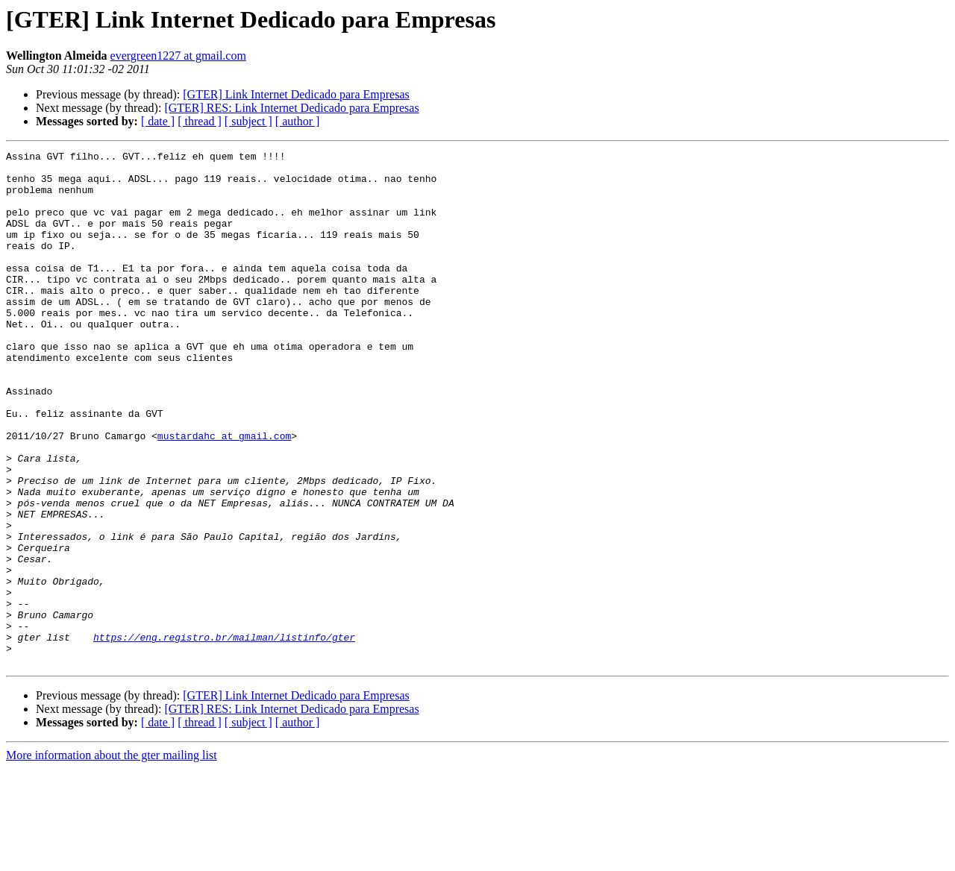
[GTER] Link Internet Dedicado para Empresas (296, 94)
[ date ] (158, 121)
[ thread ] (200, 121)
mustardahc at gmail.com (224, 493)
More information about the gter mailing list (111, 858)
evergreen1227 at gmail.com (178, 55)
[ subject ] (248, 121)
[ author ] (297, 121)
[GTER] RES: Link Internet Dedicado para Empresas (291, 107)
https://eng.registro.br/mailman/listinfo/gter (224, 735)
